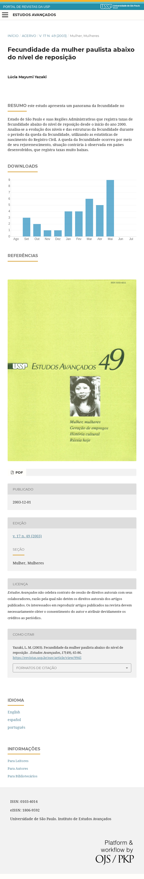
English (14, 712)
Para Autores (18, 768)
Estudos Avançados (34, 14)
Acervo (29, 36)
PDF (19, 472)
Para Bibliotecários (22, 776)
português (16, 727)
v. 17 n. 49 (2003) (53, 36)
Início (13, 36)
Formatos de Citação (36, 668)
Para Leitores (18, 760)
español (14, 719)
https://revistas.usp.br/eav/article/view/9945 (47, 657)
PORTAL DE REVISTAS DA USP (26, 7)
